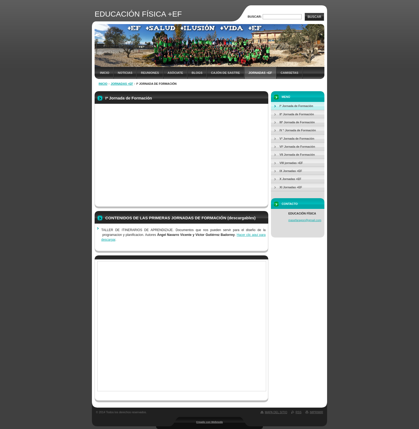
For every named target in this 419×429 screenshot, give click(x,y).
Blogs (197, 72)
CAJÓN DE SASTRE (225, 72)
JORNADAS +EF (260, 72)
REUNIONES (150, 72)
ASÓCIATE (175, 72)
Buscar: (255, 16)
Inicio (104, 72)
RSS (298, 412)
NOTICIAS (125, 72)
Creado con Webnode (209, 421)
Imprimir (316, 412)
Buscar (314, 17)
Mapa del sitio (276, 412)
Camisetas (289, 72)
